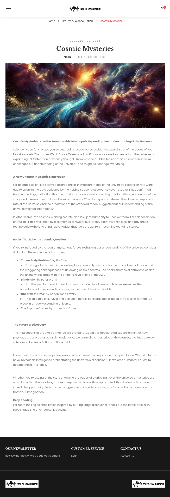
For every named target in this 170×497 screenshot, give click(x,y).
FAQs (74, 456)
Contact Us (127, 456)
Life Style (82, 57)
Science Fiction (97, 57)
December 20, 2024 (85, 41)
